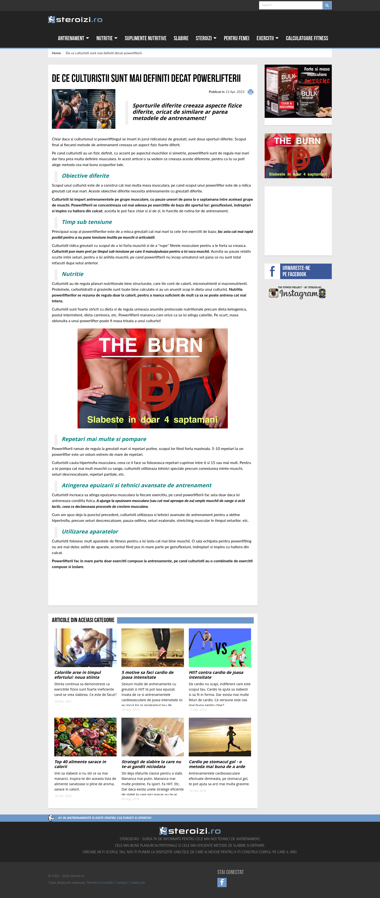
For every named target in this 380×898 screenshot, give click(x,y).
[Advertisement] (80, 587)
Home (56, 53)
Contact (122, 883)
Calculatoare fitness (307, 38)
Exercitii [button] (268, 38)
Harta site (138, 883)
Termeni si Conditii (100, 883)
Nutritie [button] (107, 38)
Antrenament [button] (73, 38)
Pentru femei (236, 38)
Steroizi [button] (206, 38)
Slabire (181, 38)
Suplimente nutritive (145, 38)
